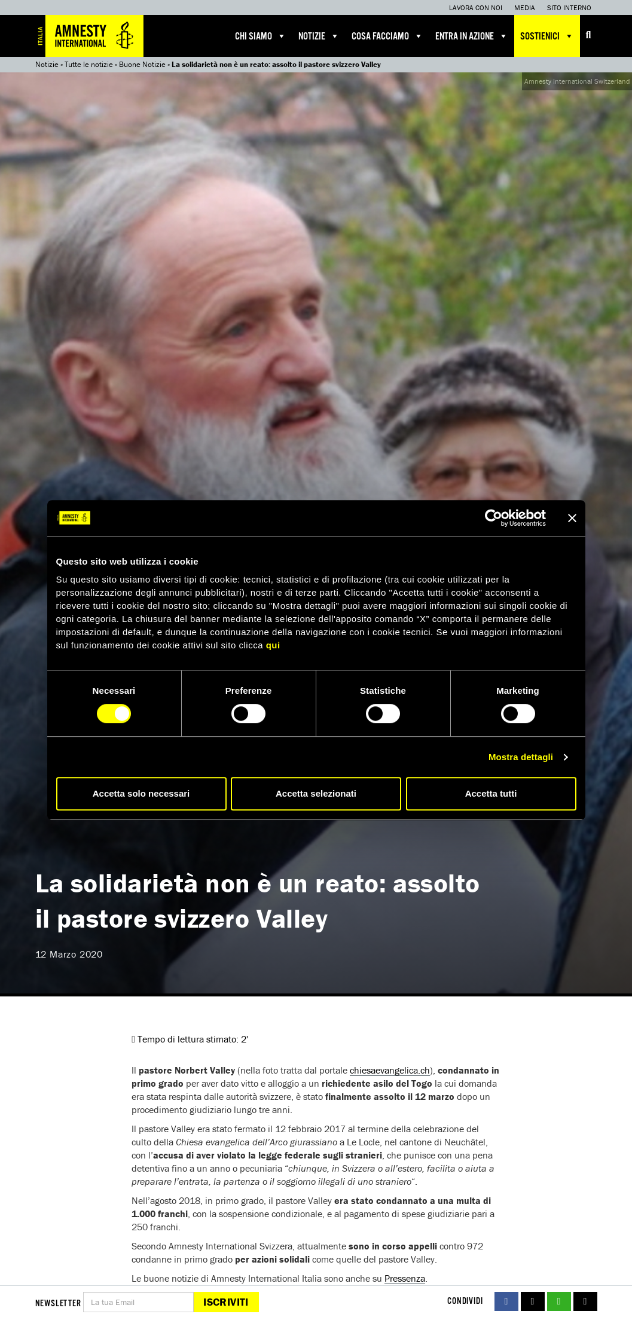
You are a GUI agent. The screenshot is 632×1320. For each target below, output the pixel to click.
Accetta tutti (491, 793)
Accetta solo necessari (141, 793)
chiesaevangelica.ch (390, 1070)
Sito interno (569, 7)
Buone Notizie (142, 64)
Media (524, 7)
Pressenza (404, 1278)
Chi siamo (260, 36)
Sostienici (547, 36)
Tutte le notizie (89, 64)
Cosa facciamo (387, 36)
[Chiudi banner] (572, 518)
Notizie (319, 36)
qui (273, 645)
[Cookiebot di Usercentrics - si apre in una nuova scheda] (493, 518)
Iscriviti (225, 1302)
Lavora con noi (475, 7)
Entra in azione (471, 36)
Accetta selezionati (316, 793)
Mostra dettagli (520, 757)
